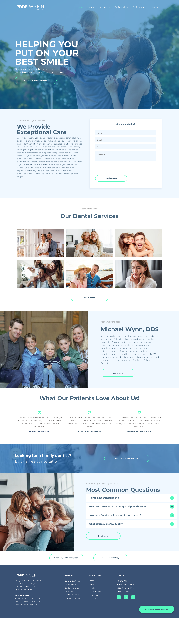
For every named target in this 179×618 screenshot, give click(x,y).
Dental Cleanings (72, 595)
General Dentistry (72, 581)
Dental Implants (72, 588)
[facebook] (119, 597)
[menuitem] (80, 7)
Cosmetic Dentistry (73, 598)
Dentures (69, 591)
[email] (133, 597)
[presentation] (114, 168)
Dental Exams (71, 584)
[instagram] (126, 597)
